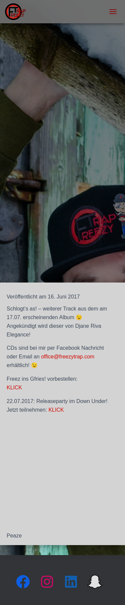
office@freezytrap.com (67, 356)
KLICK (14, 387)
